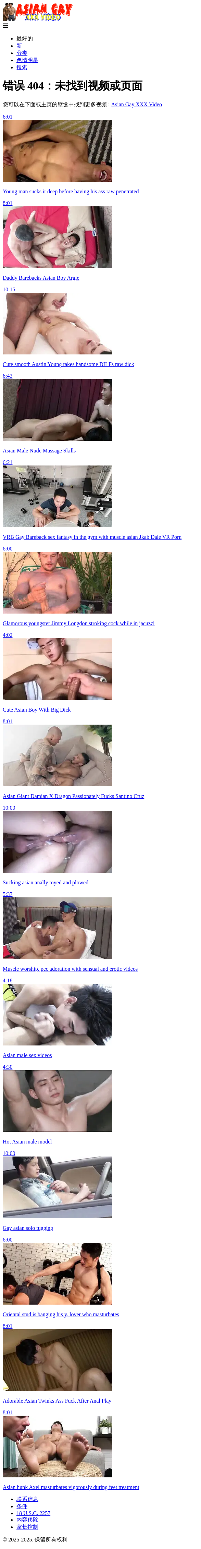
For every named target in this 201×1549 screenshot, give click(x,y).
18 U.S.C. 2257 (33, 1513)
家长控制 (27, 1527)
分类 (21, 53)
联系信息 (27, 1499)
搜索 (21, 67)
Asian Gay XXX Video (136, 104)
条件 (21, 1506)
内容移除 (27, 1520)
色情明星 (27, 60)
